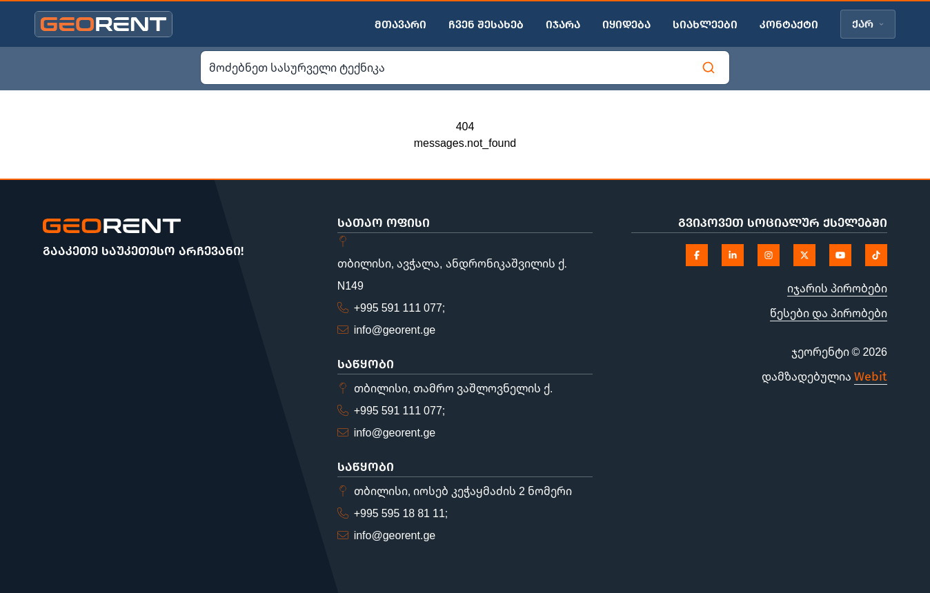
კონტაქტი (789, 24)
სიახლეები (705, 24)
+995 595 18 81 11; (401, 513)
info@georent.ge (395, 329)
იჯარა (563, 24)
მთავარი (400, 24)
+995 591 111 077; (400, 307)
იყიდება (626, 24)
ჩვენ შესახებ (486, 24)
